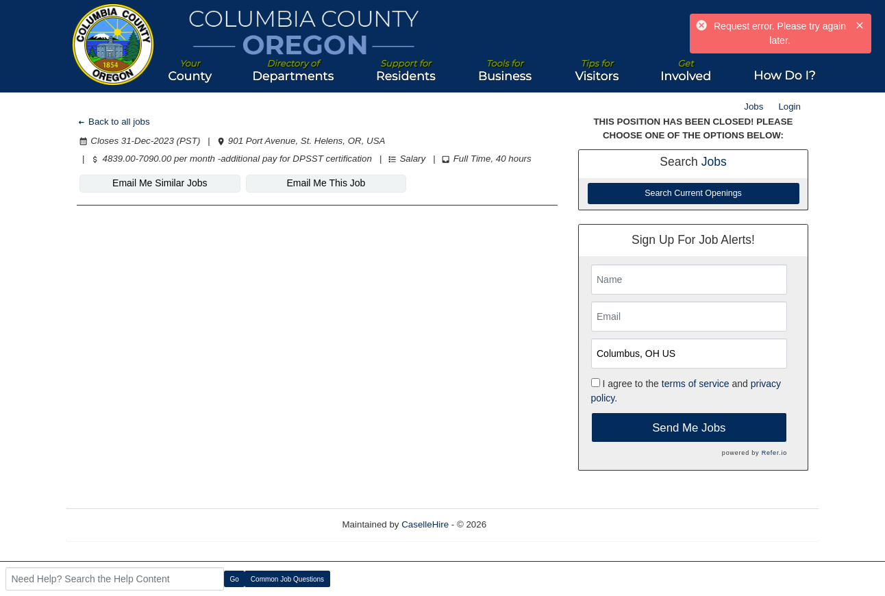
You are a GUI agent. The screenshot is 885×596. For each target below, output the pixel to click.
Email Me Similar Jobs (159, 182)
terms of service (696, 383)
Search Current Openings (693, 193)
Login (789, 106)
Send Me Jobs (688, 427)
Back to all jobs (113, 121)
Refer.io (774, 452)
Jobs (753, 106)
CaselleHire (425, 524)
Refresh (527, 524)
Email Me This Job (325, 182)
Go (234, 579)
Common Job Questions (287, 579)
